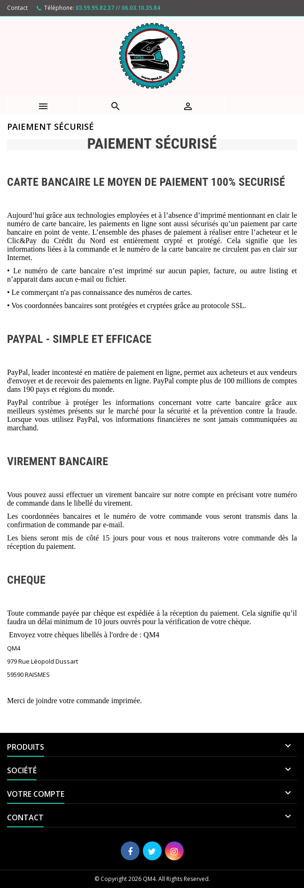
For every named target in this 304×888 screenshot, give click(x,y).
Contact (17, 8)
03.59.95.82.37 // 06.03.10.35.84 (118, 8)
